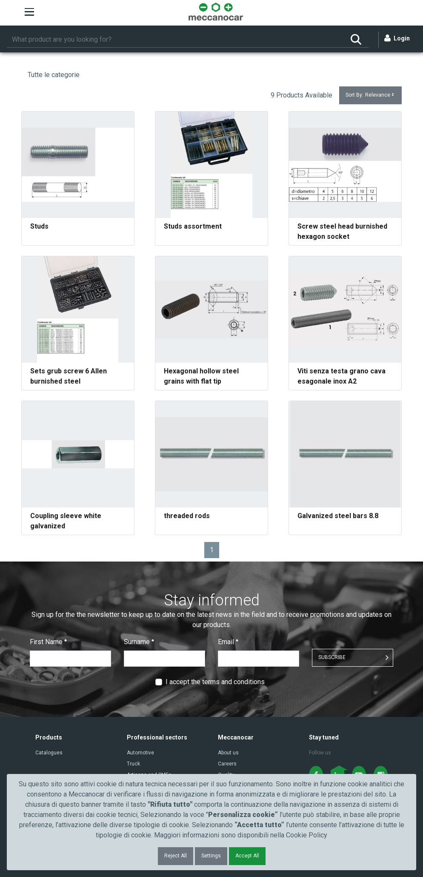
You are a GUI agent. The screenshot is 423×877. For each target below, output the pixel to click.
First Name (48, 642)
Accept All (247, 856)
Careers (227, 764)
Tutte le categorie (54, 75)
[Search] (175, 40)
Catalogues (49, 753)
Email (228, 642)
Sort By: (370, 95)
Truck (133, 764)
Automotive (140, 753)
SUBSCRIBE (332, 657)
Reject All (175, 856)
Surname (139, 642)
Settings (211, 856)
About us (228, 753)
